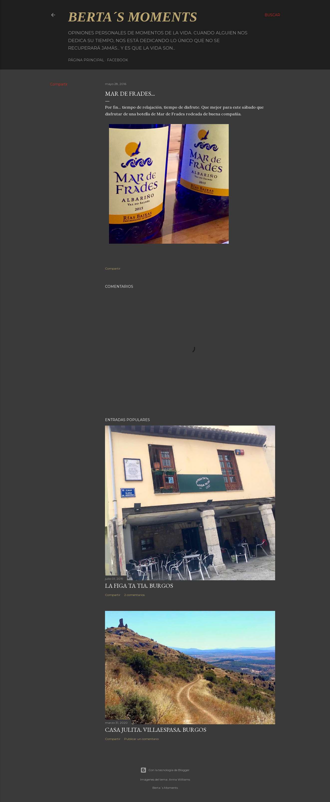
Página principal (86, 60)
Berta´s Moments (132, 16)
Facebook (117, 60)
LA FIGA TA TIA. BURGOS (139, 585)
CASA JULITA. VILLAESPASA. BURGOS (155, 729)
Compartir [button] (59, 84)
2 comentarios (134, 595)
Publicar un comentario (141, 739)
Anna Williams (179, 779)
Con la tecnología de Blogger (165, 770)
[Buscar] (272, 15)
